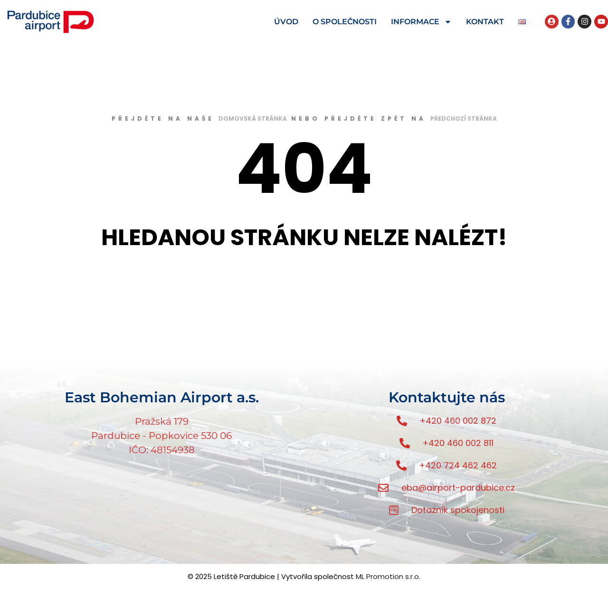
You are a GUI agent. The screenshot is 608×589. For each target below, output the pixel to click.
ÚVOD (286, 21)
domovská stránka (252, 118)
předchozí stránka (463, 118)
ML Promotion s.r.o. (388, 576)
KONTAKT (485, 21)
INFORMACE (421, 21)
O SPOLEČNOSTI (345, 21)
